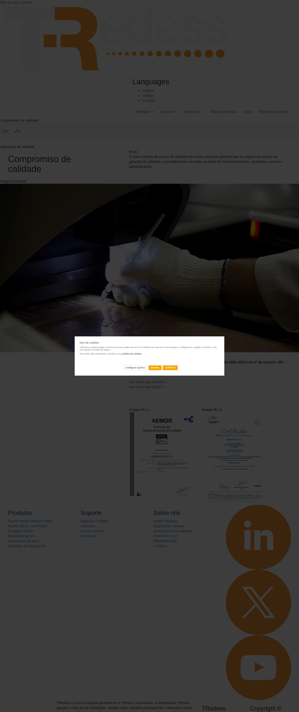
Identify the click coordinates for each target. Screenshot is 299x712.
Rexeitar (155, 367)
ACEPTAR (170, 367)
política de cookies (132, 354)
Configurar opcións (135, 367)
